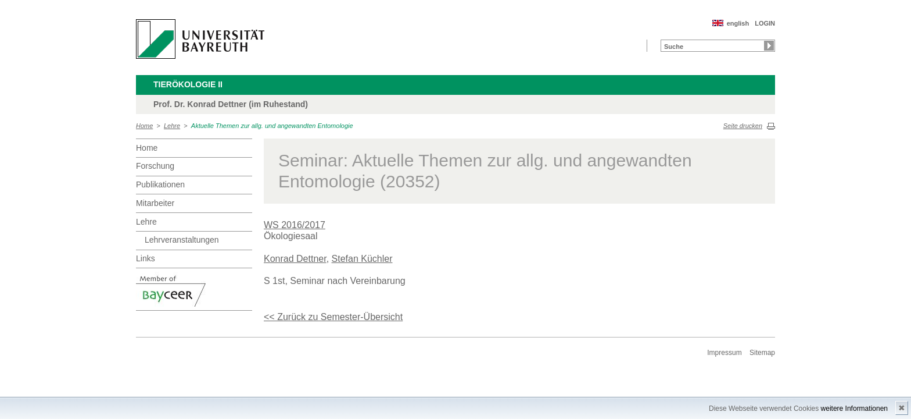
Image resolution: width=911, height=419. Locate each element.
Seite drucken (742, 125)
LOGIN (765, 23)
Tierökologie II (188, 84)
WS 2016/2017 (294, 225)
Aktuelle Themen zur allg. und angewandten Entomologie (272, 125)
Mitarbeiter (155, 203)
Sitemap (762, 353)
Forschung (155, 166)
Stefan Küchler (362, 259)
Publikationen (160, 184)
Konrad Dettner (295, 259)
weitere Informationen (854, 408)
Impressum (724, 353)
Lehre (172, 125)
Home (144, 125)
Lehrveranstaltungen (182, 239)
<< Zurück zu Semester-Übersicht (333, 317)
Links (145, 258)
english (738, 23)
